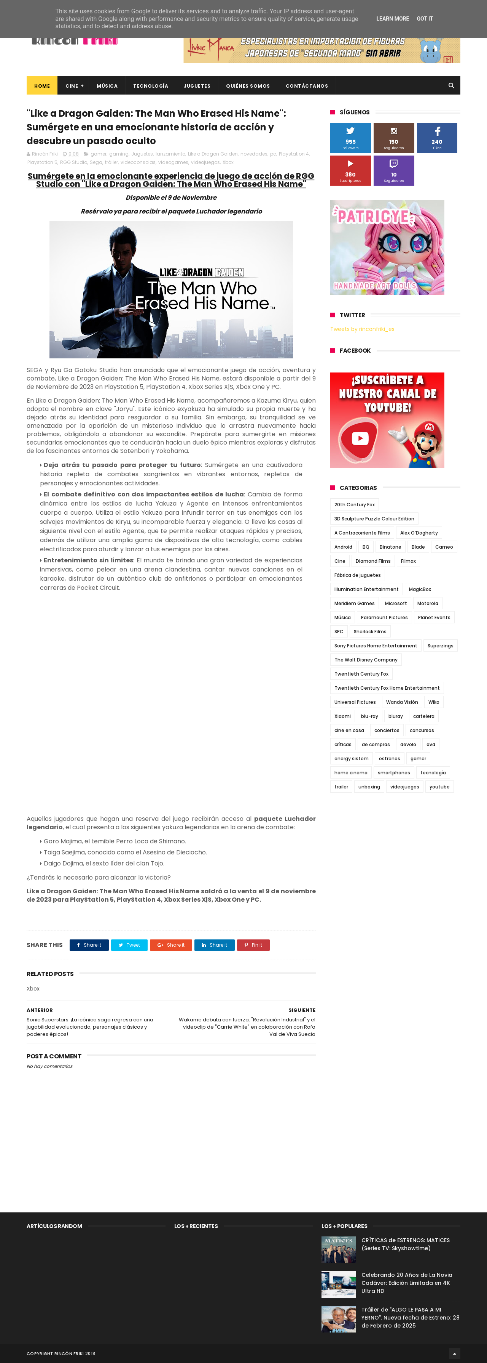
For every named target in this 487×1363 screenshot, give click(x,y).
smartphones (394, 772)
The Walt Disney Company (366, 660)
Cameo (444, 547)
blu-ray (369, 716)
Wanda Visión (402, 702)
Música (107, 86)
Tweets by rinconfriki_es (362, 329)
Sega (96, 162)
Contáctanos (307, 86)
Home (42, 86)
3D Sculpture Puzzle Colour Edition (374, 518)
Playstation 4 (294, 154)
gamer (99, 154)
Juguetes (197, 86)
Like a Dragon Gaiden (213, 154)
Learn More (392, 19)
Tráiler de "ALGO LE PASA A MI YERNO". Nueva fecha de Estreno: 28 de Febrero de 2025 (410, 1317)
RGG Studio (73, 162)
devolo (408, 744)
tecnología (433, 772)
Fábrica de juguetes (357, 575)
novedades (253, 154)
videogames (173, 162)
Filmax (408, 561)
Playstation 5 (42, 162)
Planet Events (434, 617)
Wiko (433, 702)
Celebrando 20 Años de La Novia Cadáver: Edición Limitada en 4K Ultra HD (406, 1283)
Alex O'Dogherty (419, 533)
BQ (366, 547)
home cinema (351, 772)
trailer (341, 786)
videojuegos (205, 162)
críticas (343, 744)
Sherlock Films (370, 631)
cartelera (423, 716)
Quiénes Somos (248, 86)
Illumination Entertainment (366, 589)
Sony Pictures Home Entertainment (375, 645)
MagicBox (420, 589)
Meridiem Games (354, 603)
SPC (339, 631)
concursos (422, 730)
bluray (395, 716)
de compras (376, 744)
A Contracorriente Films (362, 533)
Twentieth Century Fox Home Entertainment (387, 688)
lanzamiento (170, 154)
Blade (418, 547)
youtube (440, 786)
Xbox (228, 162)
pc (273, 154)
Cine (71, 86)
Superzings (441, 645)
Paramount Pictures (384, 617)
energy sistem (351, 758)
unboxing (369, 786)
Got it (425, 19)
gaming (119, 154)
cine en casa (349, 730)
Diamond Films (373, 561)
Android (343, 547)
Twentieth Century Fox (361, 674)
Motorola (427, 603)
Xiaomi (342, 716)
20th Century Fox (354, 504)
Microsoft (396, 603)
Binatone (390, 547)
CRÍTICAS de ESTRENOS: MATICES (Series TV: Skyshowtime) (405, 1244)
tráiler (111, 162)
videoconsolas (138, 162)
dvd (431, 744)
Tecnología (150, 86)
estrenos (389, 758)
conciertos (386, 730)
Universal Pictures (355, 702)
